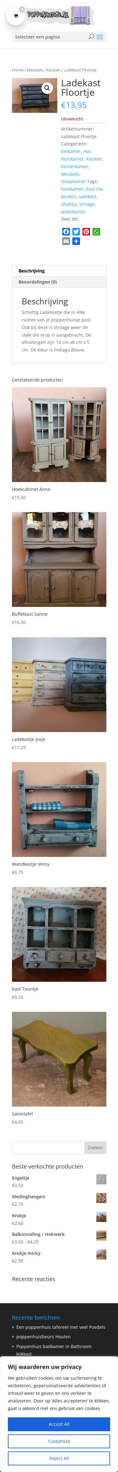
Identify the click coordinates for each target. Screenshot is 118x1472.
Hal (86, 151)
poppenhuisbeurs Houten (43, 1337)
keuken (68, 196)
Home (18, 70)
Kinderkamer (74, 166)
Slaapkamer (73, 181)
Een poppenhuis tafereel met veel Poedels (60, 1327)
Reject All (59, 1458)
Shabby (69, 204)
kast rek (94, 189)
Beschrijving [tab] (32, 271)
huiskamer (72, 189)
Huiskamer (72, 159)
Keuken (54, 70)
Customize (59, 1441)
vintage (87, 204)
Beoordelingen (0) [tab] (38, 282)
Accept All (59, 1424)
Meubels (35, 70)
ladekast (87, 196)
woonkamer (73, 212)
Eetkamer (71, 151)
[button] (47, 88)
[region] (59, 1414)
